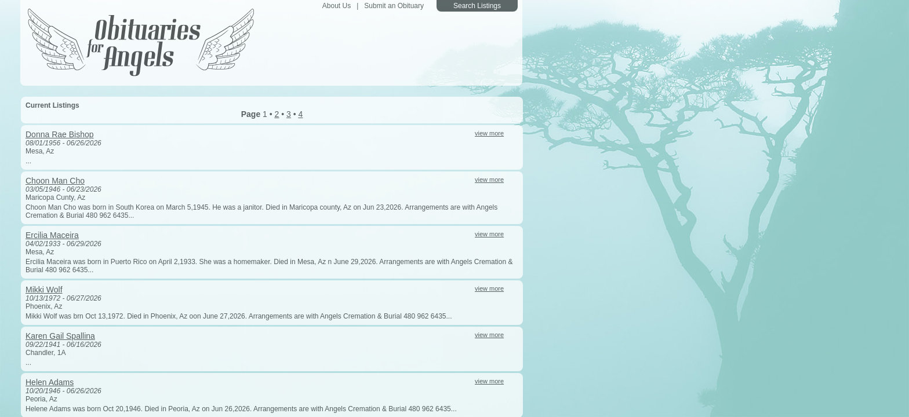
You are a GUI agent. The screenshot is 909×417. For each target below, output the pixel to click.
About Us (336, 6)
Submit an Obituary (394, 6)
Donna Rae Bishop (60, 134)
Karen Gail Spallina (60, 336)
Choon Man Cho (55, 180)
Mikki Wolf (44, 289)
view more (489, 133)
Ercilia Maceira (52, 235)
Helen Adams (50, 382)
